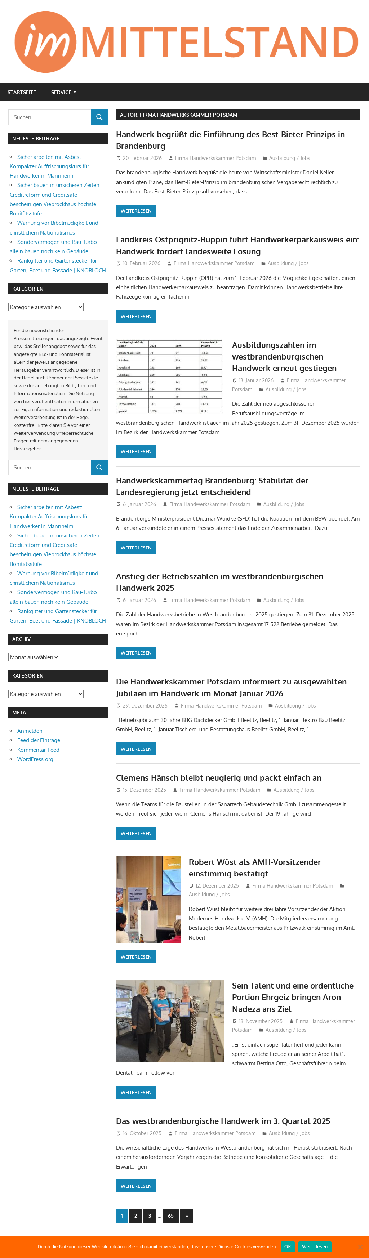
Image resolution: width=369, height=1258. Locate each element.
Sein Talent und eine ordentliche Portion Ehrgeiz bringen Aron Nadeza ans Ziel (293, 997)
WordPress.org (35, 759)
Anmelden (30, 730)
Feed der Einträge (38, 740)
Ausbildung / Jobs (289, 158)
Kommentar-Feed (38, 749)
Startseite (22, 92)
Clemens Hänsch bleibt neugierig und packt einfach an (218, 777)
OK (287, 1246)
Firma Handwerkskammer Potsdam (215, 158)
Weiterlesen (136, 211)
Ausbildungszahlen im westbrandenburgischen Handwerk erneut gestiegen (284, 356)
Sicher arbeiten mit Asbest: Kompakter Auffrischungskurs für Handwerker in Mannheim (49, 166)
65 (171, 1216)
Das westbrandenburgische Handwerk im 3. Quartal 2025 (223, 1121)
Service (61, 92)
